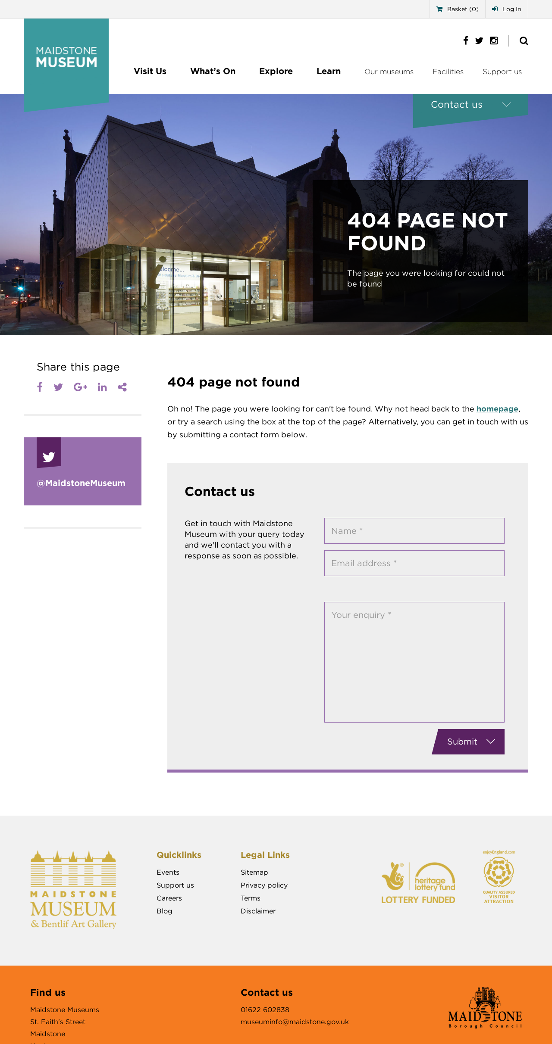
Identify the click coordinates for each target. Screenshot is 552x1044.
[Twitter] (58, 387)
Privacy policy (264, 885)
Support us (502, 71)
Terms (250, 898)
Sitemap (254, 872)
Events (168, 872)
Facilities (448, 71)
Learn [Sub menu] (329, 71)
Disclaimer (258, 911)
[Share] (122, 387)
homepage (497, 408)
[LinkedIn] (102, 387)
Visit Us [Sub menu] (150, 71)
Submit (471, 741)
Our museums (389, 71)
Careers (169, 898)
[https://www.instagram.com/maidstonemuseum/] (490, 40)
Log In (506, 9)
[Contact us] (470, 104)
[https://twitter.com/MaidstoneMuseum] (475, 40)
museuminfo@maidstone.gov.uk (295, 1022)
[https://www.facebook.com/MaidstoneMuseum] (462, 40)
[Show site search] (524, 40)
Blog (164, 911)
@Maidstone (81, 483)
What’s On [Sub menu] (212, 71)
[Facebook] (40, 387)
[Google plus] (80, 387)
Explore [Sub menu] (276, 71)
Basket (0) (457, 9)
